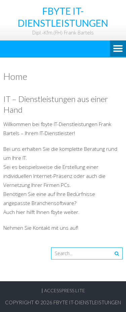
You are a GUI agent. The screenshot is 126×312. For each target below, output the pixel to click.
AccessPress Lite (64, 290)
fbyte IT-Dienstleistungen (87, 302)
